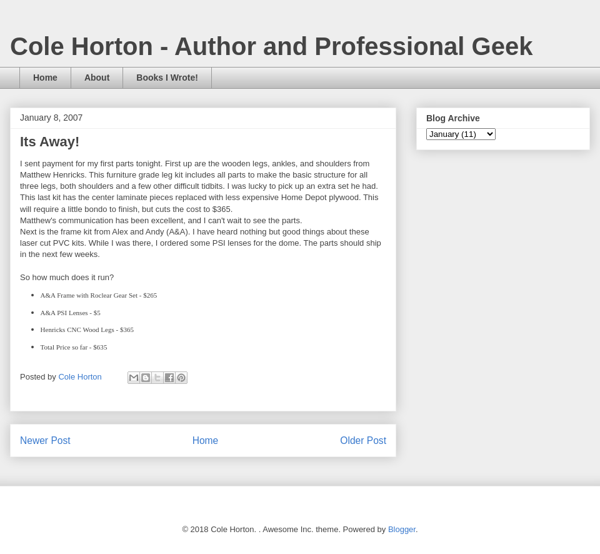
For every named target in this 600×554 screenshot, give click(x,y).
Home (45, 78)
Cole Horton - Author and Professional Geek (271, 46)
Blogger (402, 529)
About (96, 78)
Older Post (363, 440)
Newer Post (45, 440)
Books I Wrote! (167, 78)
